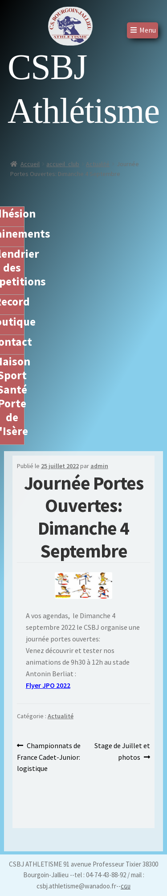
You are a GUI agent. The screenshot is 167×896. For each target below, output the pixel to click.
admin (99, 466)
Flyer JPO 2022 (48, 685)
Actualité (98, 164)
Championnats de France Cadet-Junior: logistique (49, 756)
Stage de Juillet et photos (122, 751)
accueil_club (62, 164)
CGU (125, 886)
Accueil (30, 164)
